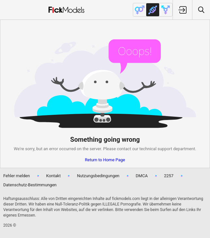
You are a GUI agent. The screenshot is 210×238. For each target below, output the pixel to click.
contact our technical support (144, 148)
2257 (169, 175)
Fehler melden (16, 175)
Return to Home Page (105, 159)
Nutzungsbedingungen (98, 175)
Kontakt (53, 175)
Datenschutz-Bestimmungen (30, 184)
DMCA (142, 175)
